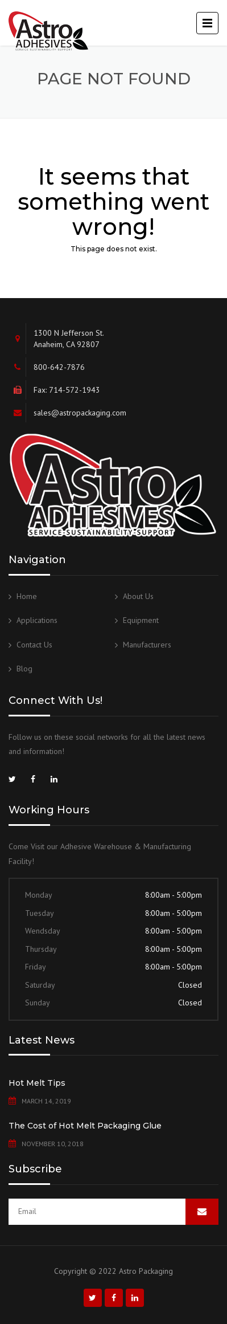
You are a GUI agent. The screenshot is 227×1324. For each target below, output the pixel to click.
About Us (138, 596)
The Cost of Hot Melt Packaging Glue (85, 1126)
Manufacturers (147, 644)
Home (26, 596)
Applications (36, 620)
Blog (24, 668)
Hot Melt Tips (37, 1083)
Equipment (141, 620)
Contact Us (34, 644)
